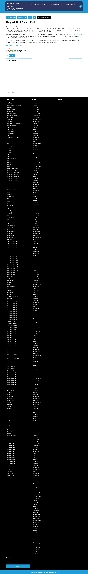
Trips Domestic (10, 475)
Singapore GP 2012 (13, 333)
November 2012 (36, 422)
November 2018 (36, 280)
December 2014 (36, 373)
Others (8, 422)
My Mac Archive (70, 4)
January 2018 (36, 300)
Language (9, 294)
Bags (8, 198)
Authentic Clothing (11, 196)
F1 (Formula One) (11, 300)
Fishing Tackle (10, 235)
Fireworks (9, 429)
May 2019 (35, 269)
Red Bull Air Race (11, 370)
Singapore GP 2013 (13, 335)
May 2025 (35, 127)
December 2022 (36, 184)
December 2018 (36, 278)
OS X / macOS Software (13, 168)
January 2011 (36, 465)
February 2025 (36, 133)
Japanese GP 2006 (12, 302)
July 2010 (35, 477)
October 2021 (36, 212)
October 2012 (36, 424)
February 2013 (36, 416)
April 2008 (35, 530)
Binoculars (10, 398)
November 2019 (36, 257)
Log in (60, 102)
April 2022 (35, 200)
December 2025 (36, 113)
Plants (8, 437)
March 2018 (35, 296)
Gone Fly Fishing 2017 (12, 260)
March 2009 (35, 508)
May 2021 (35, 221)
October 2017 (36, 306)
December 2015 (36, 349)
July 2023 (35, 170)
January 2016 (36, 347)
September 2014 (37, 379)
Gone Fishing (10, 233)
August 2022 (36, 192)
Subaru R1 (9, 119)
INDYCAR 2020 (11, 369)
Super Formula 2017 (12, 380)
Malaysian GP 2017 (12, 323)
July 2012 (35, 430)
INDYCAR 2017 (11, 367)
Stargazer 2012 (11, 449)
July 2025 (35, 123)
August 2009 (36, 498)
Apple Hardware (11, 149)
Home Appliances (11, 286)
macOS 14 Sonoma (13, 184)
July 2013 (35, 406)
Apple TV (9, 150)
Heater (8, 284)
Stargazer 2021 (11, 465)
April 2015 (35, 365)
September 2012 (37, 426)
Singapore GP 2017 (13, 343)
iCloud (8, 154)
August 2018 (36, 286)
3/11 (8, 135)
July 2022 (35, 194)
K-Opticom (11, 55)
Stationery (9, 392)
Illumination (10, 227)
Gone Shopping (10, 278)
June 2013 (35, 408)
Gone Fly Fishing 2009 (12, 247)
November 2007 (36, 538)
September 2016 (37, 331)
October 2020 (36, 235)
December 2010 (36, 467)
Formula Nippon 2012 (12, 365)
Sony (8, 420)
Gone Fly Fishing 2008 (12, 245)
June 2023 (35, 172)
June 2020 (35, 243)
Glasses (9, 406)
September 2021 (37, 214)
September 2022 (37, 190)
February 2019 (36, 274)
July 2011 (35, 453)
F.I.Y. (8, 221)
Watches (9, 479)
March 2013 (35, 414)
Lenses (9, 408)
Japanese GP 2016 (12, 315)
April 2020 (35, 247)
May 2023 (35, 174)
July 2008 (35, 524)
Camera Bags (10, 400)
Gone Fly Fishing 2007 (12, 243)
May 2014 (35, 386)
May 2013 (35, 410)
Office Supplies (10, 390)
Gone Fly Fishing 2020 (12, 266)
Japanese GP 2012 (12, 309)
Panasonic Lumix (11, 414)
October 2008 (36, 518)
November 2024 (36, 139)
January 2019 (36, 276)
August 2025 (36, 121)
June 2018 (35, 290)
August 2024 (36, 145)
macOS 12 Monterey (13, 180)
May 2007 (35, 540)
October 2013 (36, 400)
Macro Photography (12, 431)
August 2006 (36, 549)
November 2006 (36, 544)
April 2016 (35, 341)
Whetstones (10, 129)
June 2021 (35, 219)
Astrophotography (11, 427)
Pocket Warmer (11, 231)
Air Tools (9, 103)
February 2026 (36, 109)
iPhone (29, 17)
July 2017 (35, 312)
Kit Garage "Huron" (11, 113)
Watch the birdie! (11, 435)
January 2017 (36, 324)
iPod (8, 166)
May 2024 (35, 151)
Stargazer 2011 (11, 447)
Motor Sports (10, 298)
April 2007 (35, 542)
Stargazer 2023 (11, 467)
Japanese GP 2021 (12, 319)
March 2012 (35, 437)
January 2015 (36, 371)
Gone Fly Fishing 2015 (12, 257)
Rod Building (10, 276)
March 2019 (35, 272)
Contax (9, 402)
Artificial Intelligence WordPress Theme (39, 572)
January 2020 (36, 253)
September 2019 (37, 261)
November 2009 (36, 492)
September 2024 (37, 143)
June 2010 (35, 479)
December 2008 (36, 514)
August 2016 (36, 333)
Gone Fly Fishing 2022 (12, 270)
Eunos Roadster (11, 109)
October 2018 (36, 282)
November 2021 (36, 210)
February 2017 (36, 322)
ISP (34, 17)
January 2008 (36, 534)
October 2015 (36, 353)
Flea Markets (10, 280)
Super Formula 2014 (12, 374)
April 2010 (35, 483)
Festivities (9, 223)
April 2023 (35, 176)
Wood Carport (10, 131)
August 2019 (36, 263)
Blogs (8, 208)
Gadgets (9, 229)
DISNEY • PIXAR (10, 217)
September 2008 (37, 520)
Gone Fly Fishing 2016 (12, 259)
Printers (9, 192)
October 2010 (36, 471)
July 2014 (35, 382)
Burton (9, 204)
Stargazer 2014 (11, 453)
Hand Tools (10, 111)
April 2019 (35, 271)
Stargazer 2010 (11, 445)
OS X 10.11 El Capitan (13, 190)
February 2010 (36, 487)
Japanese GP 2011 (12, 307)
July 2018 (35, 288)
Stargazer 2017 (11, 459)
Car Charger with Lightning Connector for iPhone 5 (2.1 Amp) (19, 58)
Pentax (9, 416)
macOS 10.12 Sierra (13, 170)
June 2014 (35, 384)
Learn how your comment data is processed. (34, 92)
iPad (8, 160)
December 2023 (36, 161)
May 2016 (35, 339)
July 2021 (35, 217)
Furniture (9, 139)
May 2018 (35, 292)
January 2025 (36, 135)
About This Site (35, 4)
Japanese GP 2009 (12, 303)
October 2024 (36, 141)
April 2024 (35, 153)
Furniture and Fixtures (12, 225)
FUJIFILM (9, 404)
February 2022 (36, 204)
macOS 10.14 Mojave (13, 174)
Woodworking (10, 133)
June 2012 (35, 432)
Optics (8, 394)
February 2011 (36, 463)
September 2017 (37, 308)
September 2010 (37, 473)
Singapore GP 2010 (13, 329)
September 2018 (37, 284)
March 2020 (35, 249)
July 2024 (35, 147)
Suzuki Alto (10, 121)
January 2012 (36, 441)
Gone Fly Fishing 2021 (12, 268)
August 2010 (36, 475)
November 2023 (36, 162)
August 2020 (36, 239)
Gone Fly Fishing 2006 (12, 241)
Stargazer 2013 (11, 451)
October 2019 (36, 259)
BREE (8, 202)
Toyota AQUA (10, 127)
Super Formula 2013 (12, 372)
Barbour (9, 200)
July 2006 (35, 551)
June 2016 (35, 337)
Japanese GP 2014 (12, 313)
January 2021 (36, 229)
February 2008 (36, 532)
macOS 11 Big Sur (12, 178)
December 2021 (36, 208)
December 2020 (36, 231)
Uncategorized (10, 477)
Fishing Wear (10, 237)
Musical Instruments (11, 388)
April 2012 (35, 436)
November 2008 (36, 516)
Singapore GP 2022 (13, 353)
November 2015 (36, 351)
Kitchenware (10, 290)
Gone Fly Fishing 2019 (12, 264)
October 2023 (36, 164)
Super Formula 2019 (12, 384)
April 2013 (35, 412)
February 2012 (36, 439)
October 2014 (36, 377)
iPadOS (9, 162)
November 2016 (36, 327)
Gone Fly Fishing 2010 (12, 249)
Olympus (9, 412)
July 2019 (35, 265)
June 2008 (35, 526)
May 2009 (35, 504)
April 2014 (35, 388)
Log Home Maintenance (12, 296)
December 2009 (36, 491)
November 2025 (36, 115)
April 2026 (35, 106)
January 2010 (36, 489)
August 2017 (36, 310)
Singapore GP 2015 (13, 339)
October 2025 (36, 117)
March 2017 (35, 320)
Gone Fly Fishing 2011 (12, 251)
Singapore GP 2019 (13, 347)
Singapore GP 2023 (13, 355)
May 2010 (35, 481)
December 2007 (36, 536)
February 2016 (36, 345)
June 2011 (35, 455)
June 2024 (35, 149)
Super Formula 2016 (12, 378)
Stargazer (9, 441)
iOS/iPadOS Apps (22, 17)
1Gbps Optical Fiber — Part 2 (12, 45)
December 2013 (36, 396)
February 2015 (36, 369)
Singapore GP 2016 (13, 341)
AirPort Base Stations (12, 147)
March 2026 (35, 107)
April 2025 (35, 129)
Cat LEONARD (10, 214)
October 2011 (36, 447)
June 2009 (35, 502)
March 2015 (35, 367)
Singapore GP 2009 (13, 327)
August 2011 (36, 451)
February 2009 (36, 510)
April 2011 (35, 459)
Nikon (8, 410)
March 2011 (35, 461)
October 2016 (36, 329)
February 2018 (36, 298)
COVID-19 (72, 8)
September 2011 (37, 449)
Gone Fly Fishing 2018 (12, 262)
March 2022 (35, 202)
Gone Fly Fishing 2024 (12, 274)
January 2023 (36, 182)
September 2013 (37, 402)
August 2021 (36, 216)
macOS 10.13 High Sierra (14, 172)
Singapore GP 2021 (13, 351)
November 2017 (36, 304)
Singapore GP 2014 (13, 337)
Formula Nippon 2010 (12, 363)
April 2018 (35, 294)
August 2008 (36, 522)
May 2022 (35, 198)
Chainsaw (9, 107)
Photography (10, 424)
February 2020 (36, 251)
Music (8, 386)
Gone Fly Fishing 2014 (12, 255)
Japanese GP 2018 (12, 317)
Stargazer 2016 (11, 457)
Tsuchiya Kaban (11, 205)
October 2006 (36, 546)
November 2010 (36, 469)
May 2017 (35, 316)
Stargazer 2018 (11, 461)
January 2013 (36, 418)
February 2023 (36, 180)
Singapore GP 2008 (13, 325)
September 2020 (37, 237)
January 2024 (36, 159)
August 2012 (36, 428)
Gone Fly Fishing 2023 (12, 272)
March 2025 (35, 131)
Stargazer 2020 (11, 463)
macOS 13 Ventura (12, 182)
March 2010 (35, 485)
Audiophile (9, 194)
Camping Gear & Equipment (14, 105)
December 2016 (36, 326)
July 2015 (35, 359)
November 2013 (36, 398)
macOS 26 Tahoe (12, 188)
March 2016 (35, 343)
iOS (8, 156)
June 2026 (35, 102)
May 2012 (35, 434)
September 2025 (37, 119)
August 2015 (36, 357)
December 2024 (36, 137)
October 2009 (36, 494)
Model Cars (10, 141)
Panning (9, 433)
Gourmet (9, 282)
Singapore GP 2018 (13, 345)
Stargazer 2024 (11, 469)
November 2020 (36, 233)
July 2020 (35, 241)
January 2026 (36, 111)
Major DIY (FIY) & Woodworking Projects (52, 4)
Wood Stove (9, 481)
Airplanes (9, 425)
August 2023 (36, 168)
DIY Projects (10, 219)
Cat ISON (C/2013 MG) (12, 212)
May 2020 (35, 245)
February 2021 (36, 227)
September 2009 (37, 496)
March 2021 (35, 225)
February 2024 (36, 157)
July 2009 (35, 500)
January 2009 (36, 512)
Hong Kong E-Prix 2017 (13, 358)
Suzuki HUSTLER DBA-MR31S (14, 123)
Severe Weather (10, 439)
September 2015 (37, 355)
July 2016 (35, 335)
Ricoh (8, 418)
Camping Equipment (11, 210)
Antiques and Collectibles (13, 137)
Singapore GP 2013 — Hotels (75, 58)
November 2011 (36, 445)
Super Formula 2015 (12, 376)
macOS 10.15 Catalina (13, 176)
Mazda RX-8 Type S (12, 115)
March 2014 (35, 390)
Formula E (9, 357)
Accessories (10, 145)
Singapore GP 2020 (13, 349)
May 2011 (35, 457)
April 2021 (35, 223)
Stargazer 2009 (11, 443)
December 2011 (36, 443)
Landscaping (10, 292)
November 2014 (36, 375)
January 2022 (36, 206)
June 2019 (35, 267)
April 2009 (35, 506)
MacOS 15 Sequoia (12, 186)
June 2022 (35, 196)
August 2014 (36, 381)
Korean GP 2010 (12, 321)
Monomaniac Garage (11, 17)
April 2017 (35, 318)
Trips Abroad (10, 473)
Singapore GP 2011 (13, 331)
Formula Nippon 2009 (12, 361)
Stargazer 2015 (11, 455)
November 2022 (36, 186)
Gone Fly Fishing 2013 (12, 253)
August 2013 (36, 404)
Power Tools (10, 117)
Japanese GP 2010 (12, 305)
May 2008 (35, 528)
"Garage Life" (10, 102)
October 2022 (36, 188)
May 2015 (35, 363)
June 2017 (35, 314)
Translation (9, 471)
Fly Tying (9, 239)
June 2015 (35, 361)
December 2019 (36, 255)
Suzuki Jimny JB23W (12, 125)
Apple (8, 143)
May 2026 (35, 104)
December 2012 (36, 420)
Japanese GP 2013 (12, 311)
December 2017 (36, 302)
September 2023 (37, 166)
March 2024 (35, 155)
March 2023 (35, 178)
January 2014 (36, 394)
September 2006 (37, 547)
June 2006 (35, 553)
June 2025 (35, 125)
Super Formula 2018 (12, 382)
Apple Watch (10, 152)
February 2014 (36, 392)
